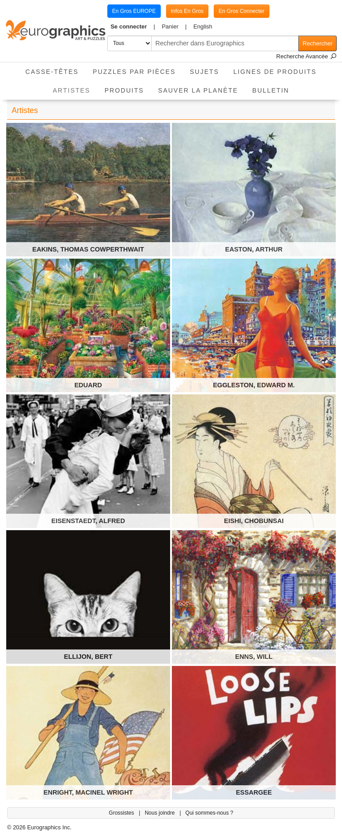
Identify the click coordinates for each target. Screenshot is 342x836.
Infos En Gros (187, 11)
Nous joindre (160, 813)
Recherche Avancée (306, 56)
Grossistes (122, 813)
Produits (124, 90)
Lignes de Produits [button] (275, 71)
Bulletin (270, 90)
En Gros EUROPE (134, 11)
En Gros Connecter (242, 11)
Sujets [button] (204, 71)
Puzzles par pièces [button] (134, 71)
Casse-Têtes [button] (51, 71)
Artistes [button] (75, 87)
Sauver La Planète (198, 90)
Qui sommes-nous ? (209, 813)
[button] (133, 26)
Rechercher (318, 43)
